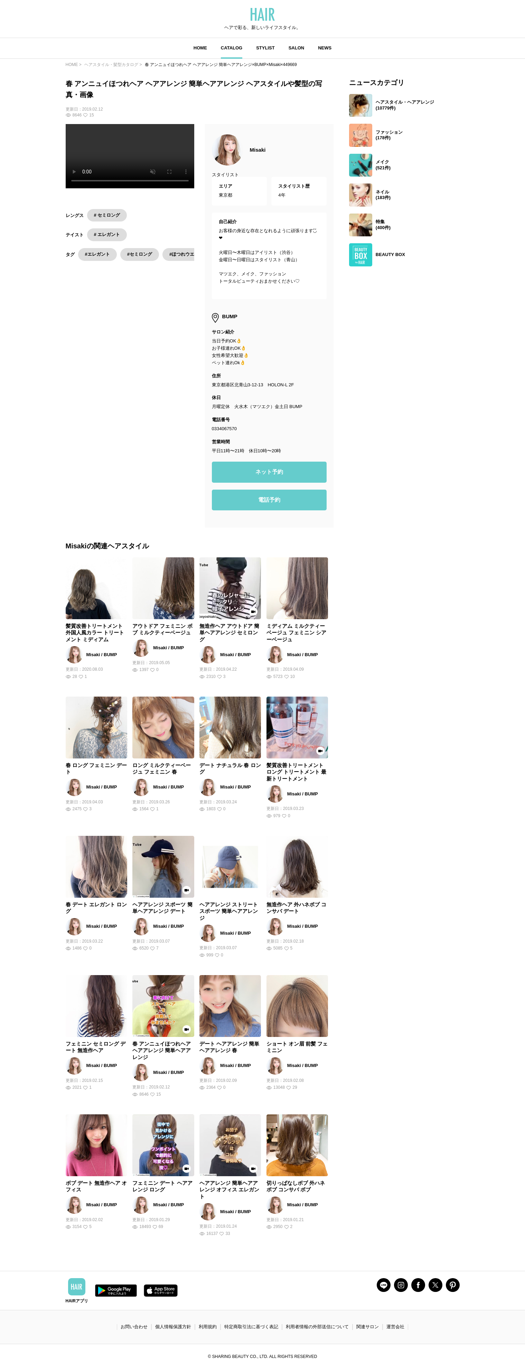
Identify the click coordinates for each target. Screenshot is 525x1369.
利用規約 (208, 1326)
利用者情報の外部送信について (317, 1326)
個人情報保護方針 (173, 1326)
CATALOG (231, 47)
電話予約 (269, 500)
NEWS (324, 47)
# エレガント (107, 234)
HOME (200, 47)
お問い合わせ (134, 1326)
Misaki (258, 150)
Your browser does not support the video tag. (130, 156)
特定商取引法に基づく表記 (251, 1326)
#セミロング (139, 254)
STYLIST (265, 47)
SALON (296, 47)
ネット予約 (269, 472)
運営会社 (395, 1326)
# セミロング (107, 215)
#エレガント (97, 254)
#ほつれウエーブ (186, 254)
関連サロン (367, 1326)
